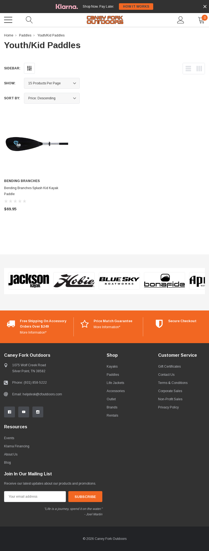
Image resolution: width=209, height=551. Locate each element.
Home (8, 35)
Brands (112, 407)
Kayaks (112, 366)
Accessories (116, 391)
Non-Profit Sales (170, 399)
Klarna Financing (16, 446)
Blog (7, 462)
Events (9, 438)
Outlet (111, 399)
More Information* (33, 332)
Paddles (25, 35)
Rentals (112, 415)
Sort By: (12, 98)
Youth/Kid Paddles (50, 35)
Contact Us (166, 375)
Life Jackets (115, 383)
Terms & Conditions (173, 383)
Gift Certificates (169, 366)
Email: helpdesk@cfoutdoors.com (37, 394)
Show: (10, 83)
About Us (10, 454)
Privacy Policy (168, 407)
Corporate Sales (170, 391)
